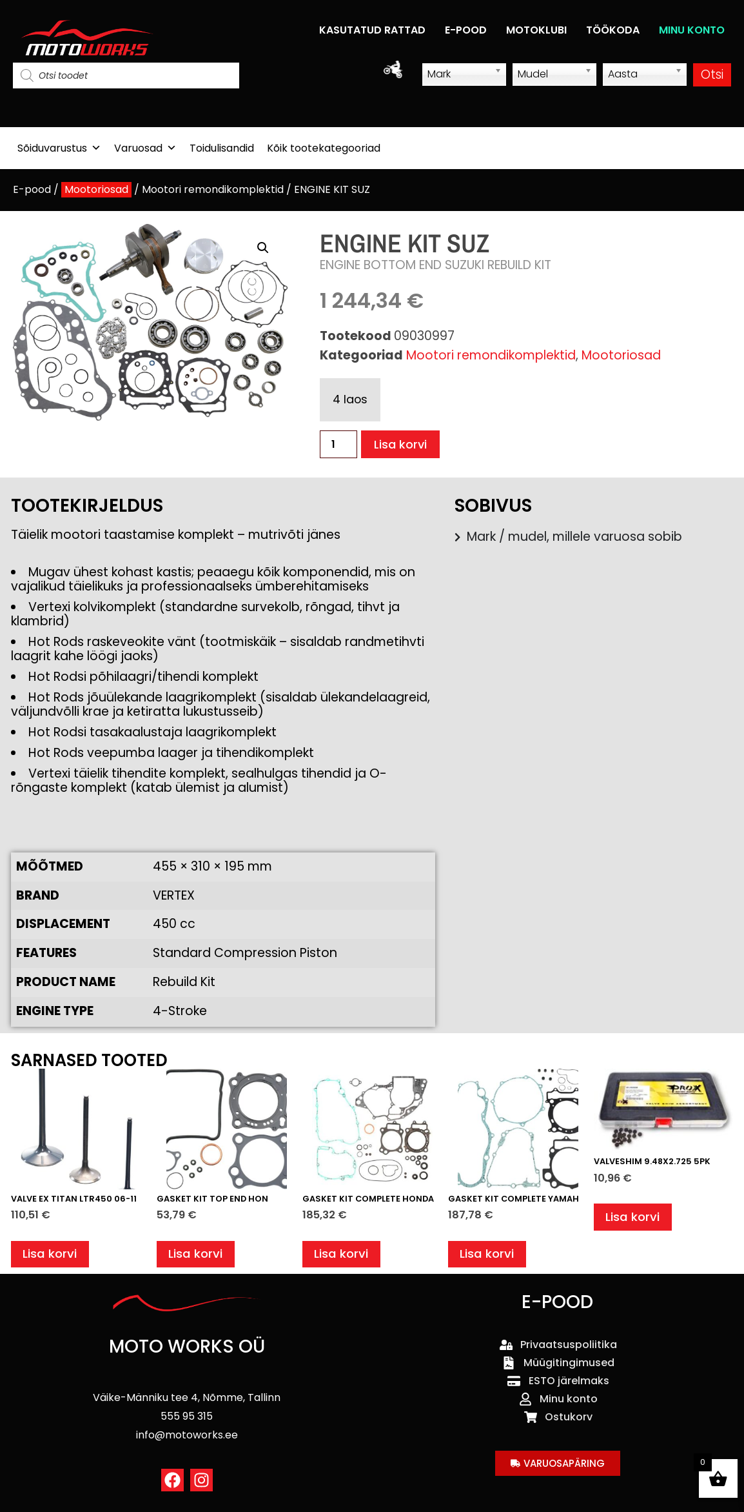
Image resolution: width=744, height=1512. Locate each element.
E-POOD (466, 30)
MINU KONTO (692, 30)
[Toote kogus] (338, 444)
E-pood (32, 189)
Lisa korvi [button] (50, 1255)
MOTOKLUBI (536, 30)
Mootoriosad (96, 189)
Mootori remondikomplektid (213, 189)
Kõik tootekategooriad (323, 148)
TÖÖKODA (613, 30)
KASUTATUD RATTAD (372, 30)
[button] (263, 247)
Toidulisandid (222, 148)
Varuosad (145, 148)
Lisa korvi (401, 444)
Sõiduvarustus (59, 148)
